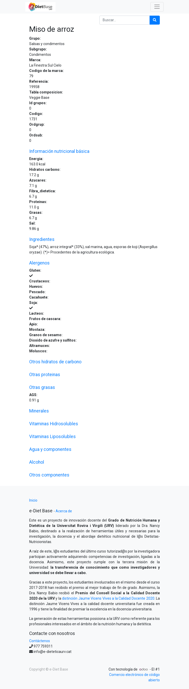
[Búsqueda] (155, 20)
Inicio (33, 500)
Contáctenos (39, 641)
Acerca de (64, 511)
